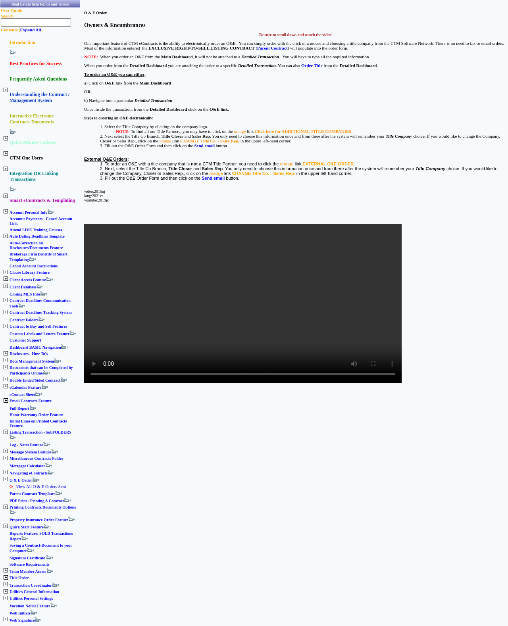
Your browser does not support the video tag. (243, 303)
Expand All (30, 29)
